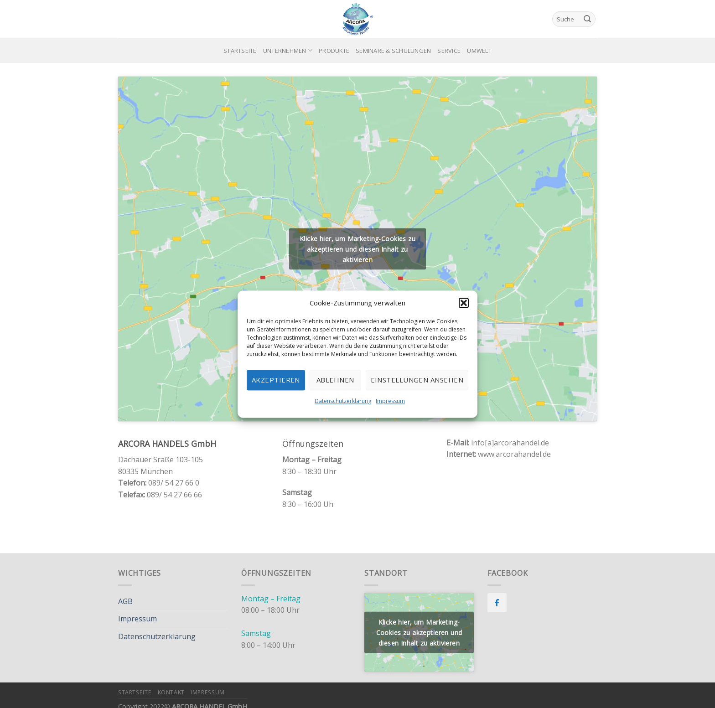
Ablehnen (335, 379)
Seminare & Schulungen (393, 51)
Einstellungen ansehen (417, 379)
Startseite (240, 51)
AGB (125, 601)
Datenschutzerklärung (343, 401)
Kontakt (171, 692)
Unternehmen (287, 50)
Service (449, 51)
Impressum (390, 401)
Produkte (334, 51)
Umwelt (479, 51)
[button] (463, 302)
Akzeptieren (276, 379)
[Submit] (587, 19)
